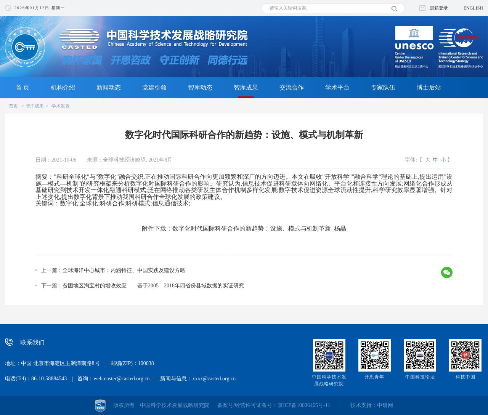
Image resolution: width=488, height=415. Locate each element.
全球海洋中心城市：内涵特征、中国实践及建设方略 (124, 270)
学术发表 (60, 106)
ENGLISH (473, 8)
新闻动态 (108, 87)
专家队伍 (383, 87)
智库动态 (200, 87)
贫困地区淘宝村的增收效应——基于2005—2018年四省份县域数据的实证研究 (153, 285)
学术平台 (337, 87)
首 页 (22, 87)
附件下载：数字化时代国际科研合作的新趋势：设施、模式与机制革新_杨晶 (244, 228)
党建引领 (154, 87)
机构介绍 (63, 87)
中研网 (385, 405)
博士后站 (429, 87)
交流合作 (291, 87)
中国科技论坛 (420, 377)
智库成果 (246, 87)
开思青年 (374, 377)
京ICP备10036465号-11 (304, 405)
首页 (13, 106)
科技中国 (465, 377)
